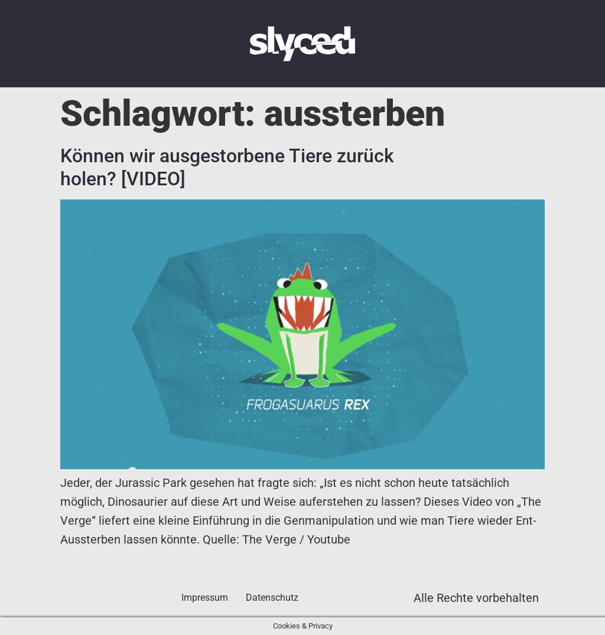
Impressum (204, 597)
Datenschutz (272, 597)
